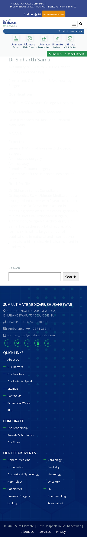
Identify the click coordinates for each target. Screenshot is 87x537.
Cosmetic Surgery (18, 496)
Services (45, 532)
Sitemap (12, 388)
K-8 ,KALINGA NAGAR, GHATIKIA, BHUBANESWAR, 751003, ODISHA (27, 5)
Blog (10, 410)
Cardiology (55, 460)
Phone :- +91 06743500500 (66, 54)
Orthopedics (15, 467)
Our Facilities (15, 374)
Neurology (54, 474)
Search (14, 268)
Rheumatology (57, 496)
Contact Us (14, 396)
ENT (50, 489)
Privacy (61, 532)
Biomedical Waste (18, 403)
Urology (12, 503)
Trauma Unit (56, 503)
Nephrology (15, 481)
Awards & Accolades (20, 435)
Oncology (54, 481)
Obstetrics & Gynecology (23, 474)
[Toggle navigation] (74, 24)
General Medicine (18, 460)
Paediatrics (14, 489)
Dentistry (53, 467)
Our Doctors (15, 367)
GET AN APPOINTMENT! (54, 14)
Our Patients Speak (20, 381)
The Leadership (17, 428)
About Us (13, 359)
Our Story (13, 442)
